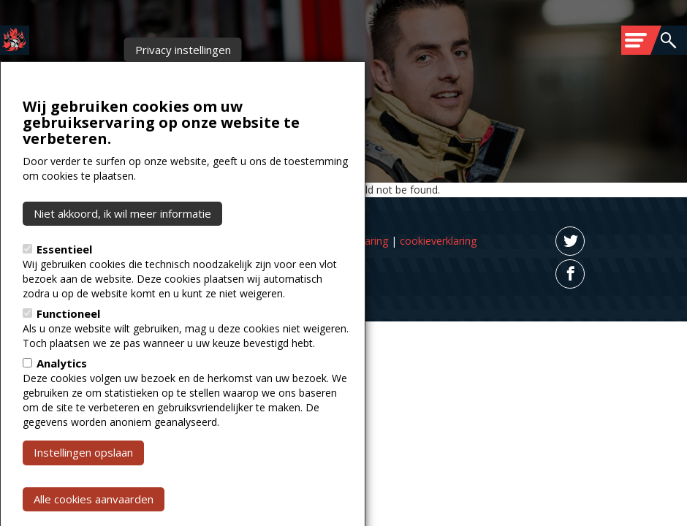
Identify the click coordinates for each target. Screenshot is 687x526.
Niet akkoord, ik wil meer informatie (122, 242)
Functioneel (68, 342)
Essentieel (64, 278)
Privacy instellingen (183, 79)
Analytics (62, 392)
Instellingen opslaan (83, 481)
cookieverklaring (438, 241)
